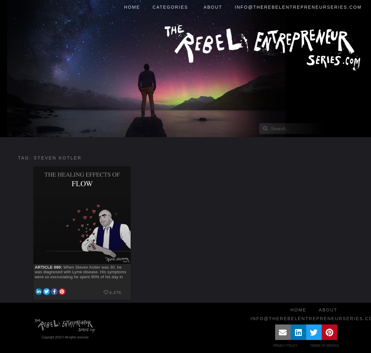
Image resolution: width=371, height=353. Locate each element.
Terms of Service (324, 345)
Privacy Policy (285, 345)
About (212, 7)
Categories (172, 7)
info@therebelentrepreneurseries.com (298, 7)
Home (132, 7)
